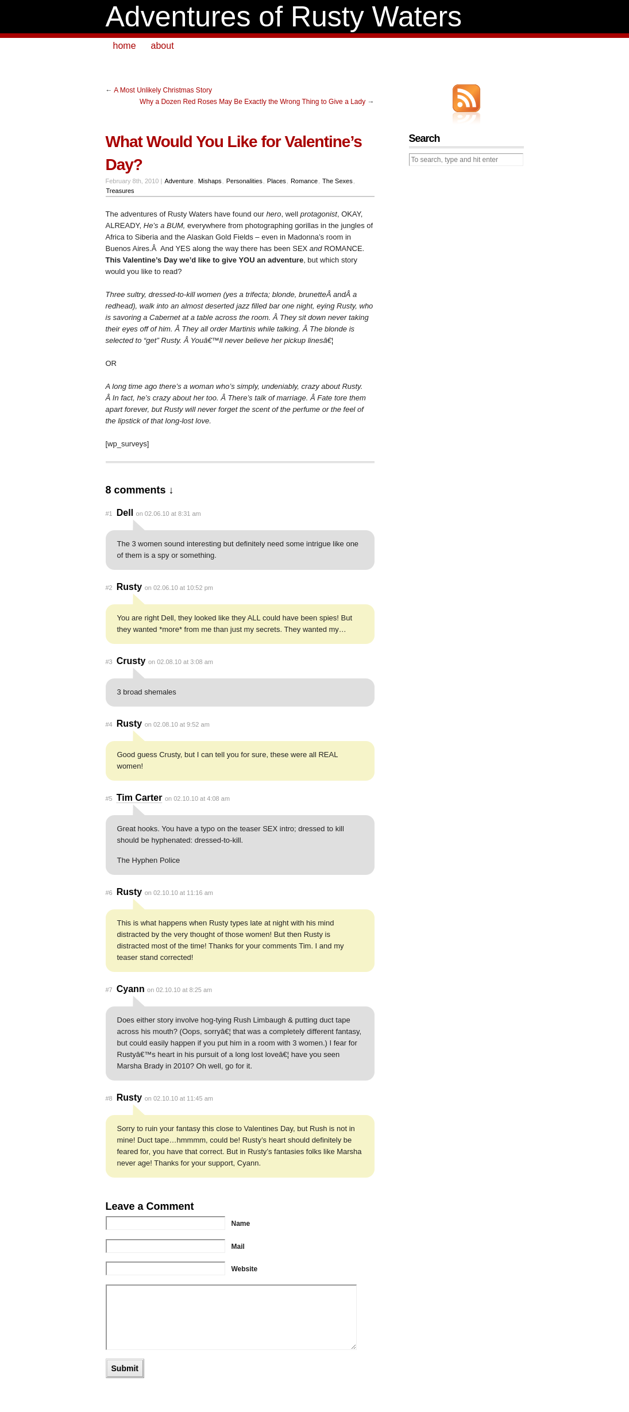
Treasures (120, 190)
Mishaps (210, 181)
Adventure (178, 181)
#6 (109, 892)
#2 (109, 587)
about (162, 46)
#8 (109, 1098)
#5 (109, 798)
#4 (109, 724)
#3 (109, 661)
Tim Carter (140, 798)
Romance (304, 181)
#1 (109, 513)
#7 (109, 989)
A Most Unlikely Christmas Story (163, 90)
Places (276, 181)
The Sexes (337, 181)
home (124, 46)
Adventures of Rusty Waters (284, 17)
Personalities (244, 181)
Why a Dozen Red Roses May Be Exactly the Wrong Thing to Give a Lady (252, 102)
